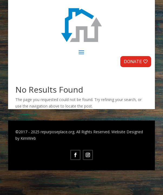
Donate (133, 61)
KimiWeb (28, 138)
